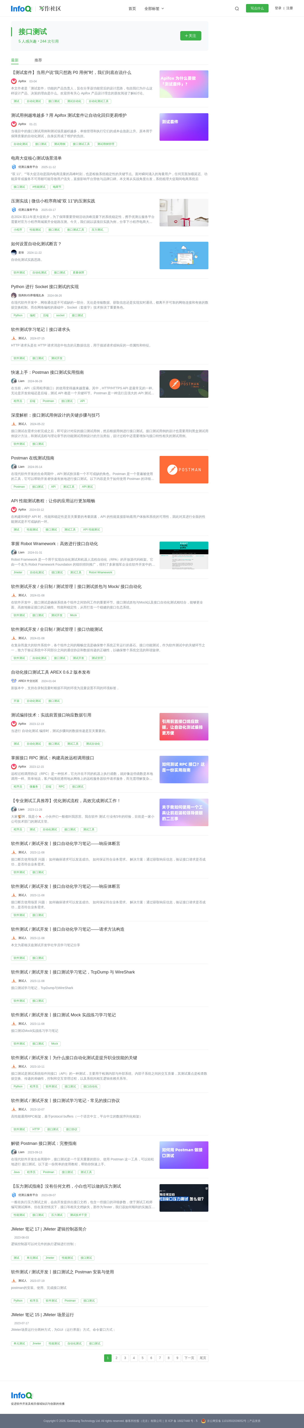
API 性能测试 (91, 529)
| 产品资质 (254, 1421)
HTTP (36, 1129)
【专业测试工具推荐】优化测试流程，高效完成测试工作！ (66, 801)
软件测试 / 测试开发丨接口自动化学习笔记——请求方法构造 (68, 929)
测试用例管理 (105, 144)
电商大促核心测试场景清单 (36, 158)
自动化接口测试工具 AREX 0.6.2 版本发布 (50, 672)
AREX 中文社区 (28, 681)
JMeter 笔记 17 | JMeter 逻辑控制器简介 (49, 1229)
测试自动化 (74, 101)
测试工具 (68, 486)
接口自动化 (90, 1086)
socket (60, 315)
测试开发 (56, 358)
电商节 (57, 187)
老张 (21, 252)
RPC (62, 786)
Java (16, 1172)
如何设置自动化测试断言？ (36, 244)
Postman (48, 401)
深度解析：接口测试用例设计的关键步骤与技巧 (55, 415)
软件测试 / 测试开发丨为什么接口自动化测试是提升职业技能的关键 (74, 1058)
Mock (73, 615)
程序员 (18, 401)
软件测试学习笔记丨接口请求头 (40, 329)
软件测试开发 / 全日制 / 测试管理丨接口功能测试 (57, 629)
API (82, 401)
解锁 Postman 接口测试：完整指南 (44, 1143)
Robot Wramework (100, 572)
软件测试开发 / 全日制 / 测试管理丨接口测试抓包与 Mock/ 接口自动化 (76, 586)
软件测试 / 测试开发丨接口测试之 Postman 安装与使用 (62, 1272)
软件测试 (19, 272)
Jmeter (18, 572)
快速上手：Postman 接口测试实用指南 (47, 372)
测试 (16, 101)
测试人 (22, 338)
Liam (21, 381)
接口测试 (54, 101)
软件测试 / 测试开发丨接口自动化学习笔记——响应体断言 (65, 843)
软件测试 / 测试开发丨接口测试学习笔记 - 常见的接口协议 (65, 1100)
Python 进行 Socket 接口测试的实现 (45, 287)
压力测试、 (99, 229)
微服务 (34, 786)
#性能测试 (38, 187)
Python (18, 315)
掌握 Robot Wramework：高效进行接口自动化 (54, 544)
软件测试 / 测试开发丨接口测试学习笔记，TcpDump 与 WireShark (73, 972)
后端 (46, 315)
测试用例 (59, 144)
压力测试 (56, 1215)
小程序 (18, 229)
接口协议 (71, 1129)
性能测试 (35, 229)
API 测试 (87, 486)
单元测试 (32, 1257)
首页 (132, 9)
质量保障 (78, 272)
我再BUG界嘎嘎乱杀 (31, 295)
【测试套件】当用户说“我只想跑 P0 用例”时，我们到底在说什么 (71, 72)
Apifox (22, 81)
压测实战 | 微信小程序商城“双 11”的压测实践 (53, 201)
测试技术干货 (78, 1215)
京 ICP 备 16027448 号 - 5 (181, 1421)
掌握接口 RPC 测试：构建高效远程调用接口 (52, 758)
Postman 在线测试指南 (32, 458)
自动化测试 (34, 101)
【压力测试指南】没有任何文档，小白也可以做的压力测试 (66, 1186)
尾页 (203, 1358)
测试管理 (97, 658)
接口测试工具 (81, 144)
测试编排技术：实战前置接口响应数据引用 (51, 715)
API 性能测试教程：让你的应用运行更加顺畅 (53, 501)
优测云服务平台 (28, 167)
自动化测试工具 (99, 101)
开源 (16, 701)
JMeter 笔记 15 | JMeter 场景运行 (42, 1315)
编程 (32, 315)
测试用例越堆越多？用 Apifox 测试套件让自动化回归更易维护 (69, 115)
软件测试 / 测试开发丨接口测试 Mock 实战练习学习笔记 (63, 1015)
